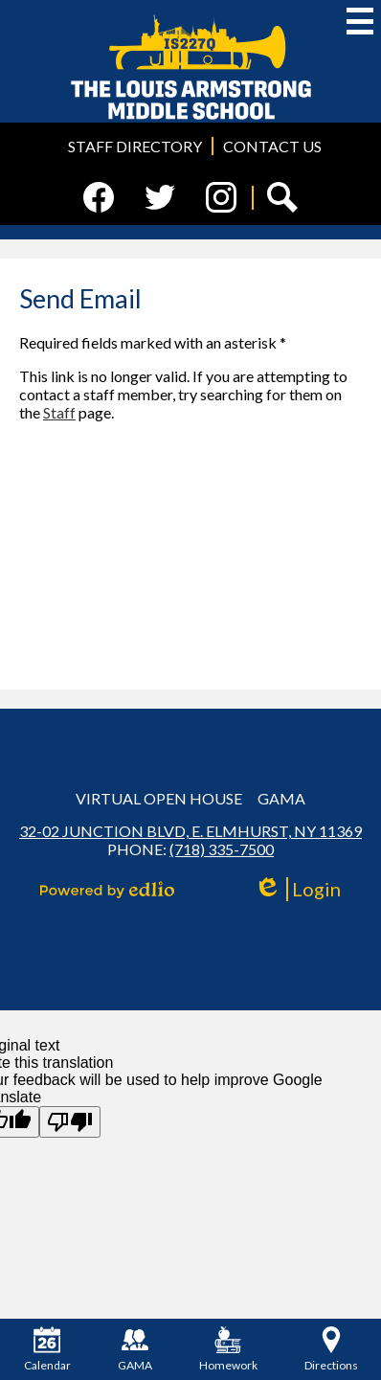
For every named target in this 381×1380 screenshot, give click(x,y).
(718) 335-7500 (221, 849)
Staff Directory (135, 146)
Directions (331, 1349)
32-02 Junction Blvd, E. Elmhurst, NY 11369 (190, 831)
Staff (59, 412)
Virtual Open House (159, 798)
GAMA (281, 798)
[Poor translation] (70, 1122)
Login (297, 889)
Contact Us (272, 146)
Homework (228, 1349)
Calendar (47, 1349)
